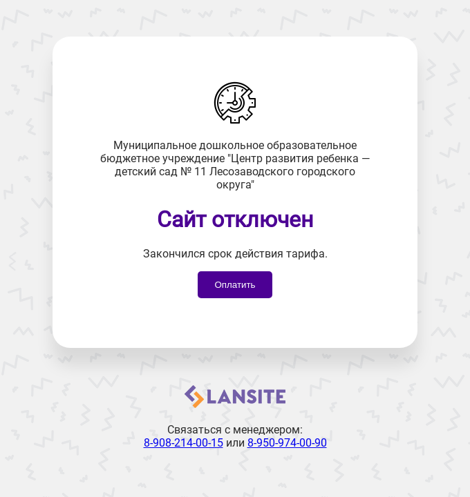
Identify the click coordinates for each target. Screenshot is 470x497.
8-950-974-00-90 (287, 442)
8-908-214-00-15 (183, 442)
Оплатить (234, 285)
